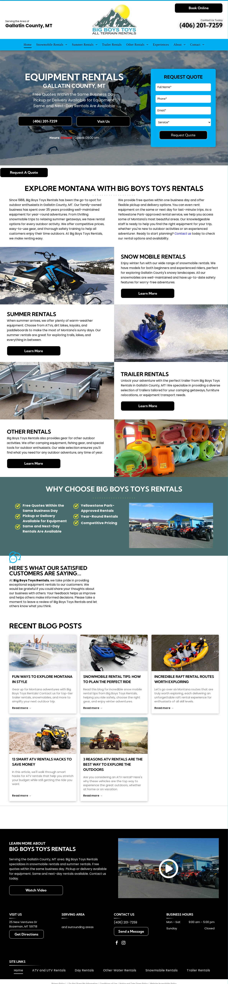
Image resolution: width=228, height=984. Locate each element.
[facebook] (117, 943)
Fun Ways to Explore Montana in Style (42, 679)
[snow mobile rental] (114, 653)
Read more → (21, 708)
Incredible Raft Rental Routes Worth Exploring (184, 679)
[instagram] (123, 943)
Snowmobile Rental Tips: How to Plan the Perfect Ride (112, 679)
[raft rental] (185, 653)
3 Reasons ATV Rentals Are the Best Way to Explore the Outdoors (113, 764)
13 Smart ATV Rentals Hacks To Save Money (42, 762)
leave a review (38, 602)
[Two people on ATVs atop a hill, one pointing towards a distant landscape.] (114, 735)
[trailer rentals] (43, 653)
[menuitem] (27, 44)
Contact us (182, 233)
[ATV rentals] (43, 735)
